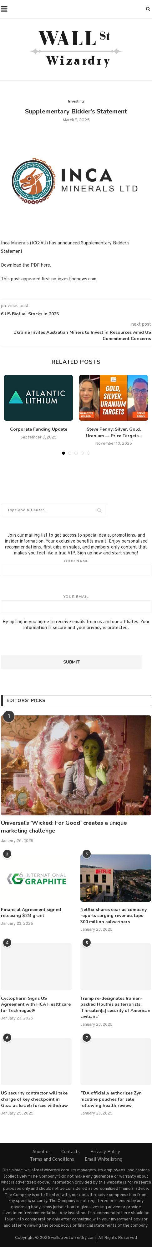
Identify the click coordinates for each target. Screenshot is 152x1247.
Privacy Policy (105, 1152)
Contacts (70, 1152)
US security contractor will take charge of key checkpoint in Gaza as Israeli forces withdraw (34, 1099)
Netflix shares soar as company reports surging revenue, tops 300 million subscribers (113, 916)
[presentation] (48, 643)
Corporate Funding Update (38, 429)
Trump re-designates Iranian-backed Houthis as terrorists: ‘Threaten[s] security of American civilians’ (115, 1007)
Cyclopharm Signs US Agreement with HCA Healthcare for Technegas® (36, 1004)
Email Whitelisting (103, 1160)
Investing (76, 101)
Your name (76, 567)
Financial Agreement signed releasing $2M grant (31, 913)
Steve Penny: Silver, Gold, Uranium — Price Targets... (113, 432)
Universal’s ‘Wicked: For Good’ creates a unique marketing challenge (64, 826)
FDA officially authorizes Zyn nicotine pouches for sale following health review (111, 1099)
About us (41, 1152)
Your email (76, 603)
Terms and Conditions (52, 1160)
